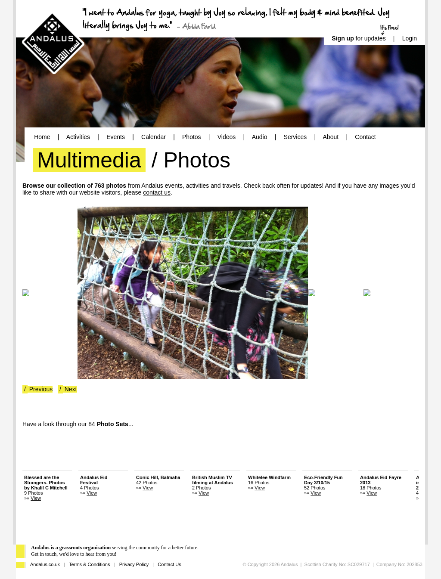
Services (295, 136)
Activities (78, 136)
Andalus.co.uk (45, 564)
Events (115, 136)
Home (42, 136)
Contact (365, 136)
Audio (259, 136)
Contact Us (169, 564)
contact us (157, 192)
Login (409, 38)
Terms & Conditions (89, 564)
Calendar (153, 136)
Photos (191, 136)
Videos (226, 136)
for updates (358, 38)
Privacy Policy (134, 564)
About (331, 136)
